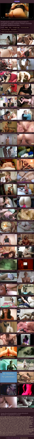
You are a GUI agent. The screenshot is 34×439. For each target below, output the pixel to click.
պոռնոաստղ (3, 419)
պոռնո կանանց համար (16, 427)
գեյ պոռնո (12, 424)
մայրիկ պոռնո (25, 424)
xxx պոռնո (23, 425)
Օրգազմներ (14, 29)
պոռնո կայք (8, 421)
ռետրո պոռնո (30, 434)
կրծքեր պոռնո (23, 434)
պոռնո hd (15, 426)
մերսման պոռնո (27, 430)
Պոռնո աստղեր (6, 427)
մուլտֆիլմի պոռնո (16, 425)
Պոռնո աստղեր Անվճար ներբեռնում (9, 31)
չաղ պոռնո (20, 426)
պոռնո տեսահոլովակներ (13, 428)
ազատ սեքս (26, 416)
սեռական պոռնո (8, 425)
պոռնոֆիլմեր (3, 428)
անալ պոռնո (26, 426)
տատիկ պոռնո (14, 422)
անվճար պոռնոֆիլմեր (24, 422)
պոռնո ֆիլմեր (27, 417)
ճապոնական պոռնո (25, 418)
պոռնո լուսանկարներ (24, 431)
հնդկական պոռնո (29, 428)
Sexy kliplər (5, 418)
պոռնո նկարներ (9, 426)
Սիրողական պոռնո (4, 434)
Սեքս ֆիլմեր (11, 418)
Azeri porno (29, 429)
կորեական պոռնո (15, 421)
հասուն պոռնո (25, 427)
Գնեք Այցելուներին (24, 437)
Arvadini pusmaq (20, 417)
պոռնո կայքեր (3, 416)
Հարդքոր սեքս (16, 27)
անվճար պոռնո (17, 1)
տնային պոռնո (19, 430)
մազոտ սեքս (22, 428)
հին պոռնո (16, 418)
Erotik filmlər (11, 432)
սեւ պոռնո (2, 421)
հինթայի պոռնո (7, 422)
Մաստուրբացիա (25, 27)
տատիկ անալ (25, 432)
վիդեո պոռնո (30, 419)
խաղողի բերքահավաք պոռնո (9, 423)
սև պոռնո (22, 421)
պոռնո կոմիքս (19, 423)
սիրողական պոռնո (4, 429)
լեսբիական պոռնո (13, 429)
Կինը (10, 27)
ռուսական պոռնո (18, 416)
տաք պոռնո (24, 419)
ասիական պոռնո (28, 423)
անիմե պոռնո (18, 424)
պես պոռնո (9, 419)
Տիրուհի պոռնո (18, 432)
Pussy (6, 27)
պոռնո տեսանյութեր (7, 431)
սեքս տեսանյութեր (11, 430)
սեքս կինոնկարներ (11, 417)
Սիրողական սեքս (5, 29)
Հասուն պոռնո (12, 435)
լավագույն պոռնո (16, 419)
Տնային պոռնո (10, 416)
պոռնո (5, 430)
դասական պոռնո (4, 435)
